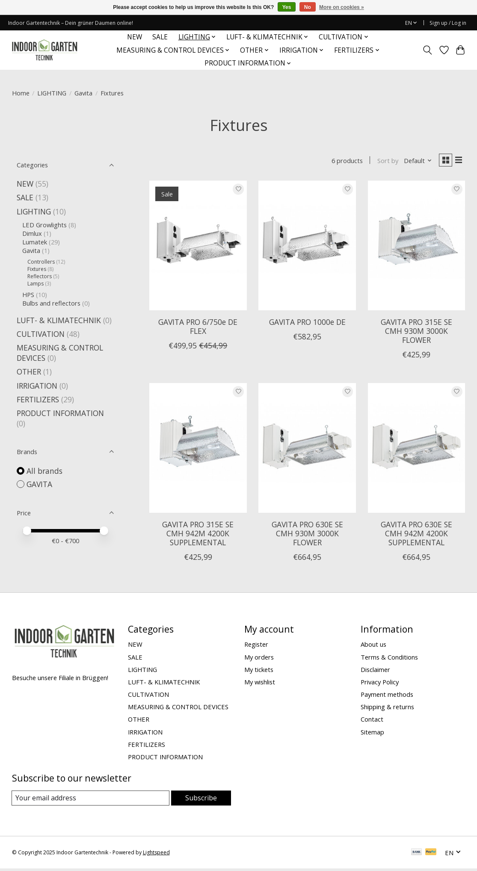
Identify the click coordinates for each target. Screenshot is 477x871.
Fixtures (36, 269)
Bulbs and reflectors (51, 303)
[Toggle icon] (427, 50)
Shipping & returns (387, 708)
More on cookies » (341, 7)
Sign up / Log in (448, 23)
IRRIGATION (37, 386)
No (307, 7)
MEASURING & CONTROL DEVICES (178, 708)
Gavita (83, 93)
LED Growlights (44, 224)
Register (256, 646)
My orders (259, 658)
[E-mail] (91, 800)
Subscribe (201, 799)
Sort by (384, 161)
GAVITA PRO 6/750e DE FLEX (197, 328)
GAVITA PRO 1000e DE (307, 323)
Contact (372, 720)
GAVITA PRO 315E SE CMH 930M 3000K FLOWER (416, 332)
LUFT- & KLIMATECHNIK (59, 320)
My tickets (258, 671)
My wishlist (259, 683)
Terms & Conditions (389, 658)
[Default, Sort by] (414, 161)
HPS (28, 294)
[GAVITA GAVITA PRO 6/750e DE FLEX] (198, 247)
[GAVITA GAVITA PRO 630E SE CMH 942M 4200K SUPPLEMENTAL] (416, 449)
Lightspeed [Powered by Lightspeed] (156, 855)
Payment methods (387, 696)
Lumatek (34, 242)
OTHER (29, 371)
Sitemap (372, 733)
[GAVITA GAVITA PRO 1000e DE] (307, 247)
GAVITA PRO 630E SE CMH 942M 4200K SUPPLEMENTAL (416, 535)
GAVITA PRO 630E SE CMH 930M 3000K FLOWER (307, 535)
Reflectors (39, 276)
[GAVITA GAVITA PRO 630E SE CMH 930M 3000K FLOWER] (307, 449)
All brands (44, 471)
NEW (134, 37)
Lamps (35, 283)
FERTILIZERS (38, 399)
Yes (286, 7)
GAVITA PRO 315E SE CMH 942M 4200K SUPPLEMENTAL (198, 535)
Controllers (41, 261)
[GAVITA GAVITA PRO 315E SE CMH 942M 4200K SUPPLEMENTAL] (198, 449)
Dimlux (32, 233)
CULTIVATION (41, 334)
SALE (160, 37)
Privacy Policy (380, 683)
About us (373, 646)
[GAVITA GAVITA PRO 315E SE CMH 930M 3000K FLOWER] (416, 247)
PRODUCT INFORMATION (60, 413)
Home (21, 93)
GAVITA (39, 484)
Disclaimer (375, 671)
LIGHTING (51, 93)
